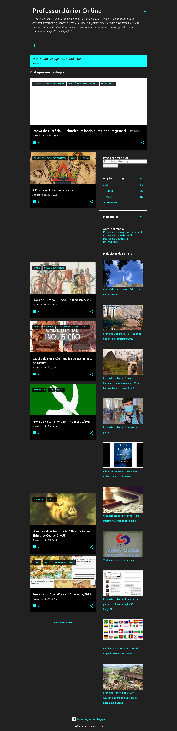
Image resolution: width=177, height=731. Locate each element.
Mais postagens (63, 622)
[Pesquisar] (145, 11)
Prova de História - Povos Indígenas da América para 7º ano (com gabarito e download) (122, 383)
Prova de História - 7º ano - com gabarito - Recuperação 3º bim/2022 (121, 604)
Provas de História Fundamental (122, 232)
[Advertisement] (62, 235)
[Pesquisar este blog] (125, 161)
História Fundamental (46, 45)
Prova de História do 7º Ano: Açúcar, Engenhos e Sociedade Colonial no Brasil (120, 697)
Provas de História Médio (118, 235)
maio (109, 196)
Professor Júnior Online (67, 10)
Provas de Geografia (115, 238)
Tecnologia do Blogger (88, 719)
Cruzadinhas (110, 242)
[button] (142, 143)
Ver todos (38, 63)
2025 (106, 184)
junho (109, 190)
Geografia (99, 45)
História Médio (76, 45)
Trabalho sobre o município (118, 560)
